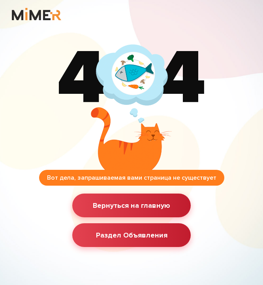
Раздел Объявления (131, 235)
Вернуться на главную (131, 205)
